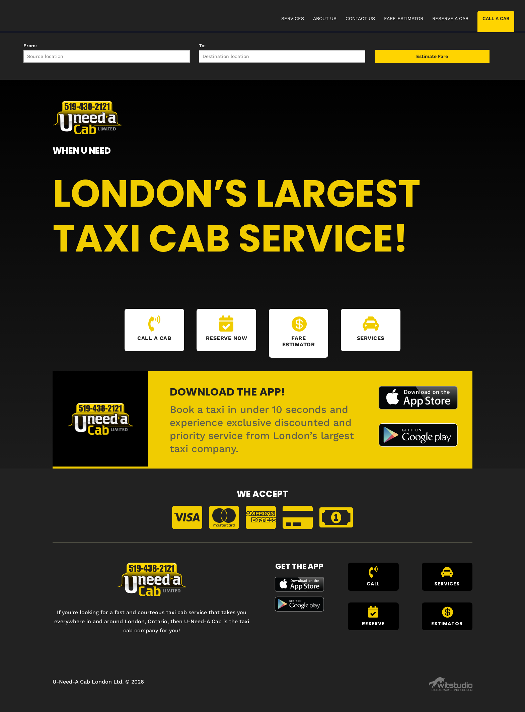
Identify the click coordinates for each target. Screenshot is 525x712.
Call (373, 583)
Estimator (447, 623)
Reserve (373, 623)
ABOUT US (324, 18)
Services (370, 338)
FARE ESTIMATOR (403, 18)
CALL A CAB (495, 18)
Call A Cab (154, 338)
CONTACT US (360, 18)
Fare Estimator (298, 341)
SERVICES (292, 18)
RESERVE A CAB (450, 18)
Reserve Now (226, 338)
